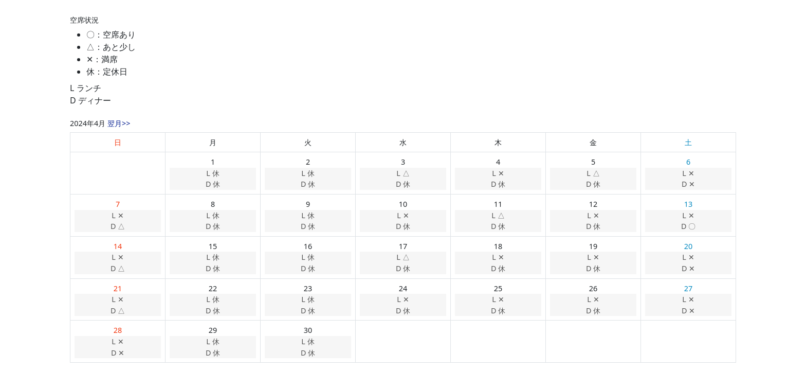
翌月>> (118, 123)
